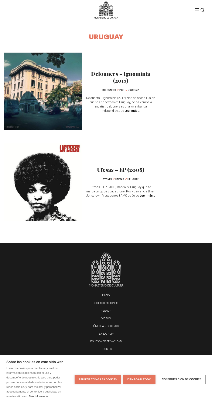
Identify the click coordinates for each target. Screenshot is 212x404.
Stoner (107, 179)
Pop (121, 90)
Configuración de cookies (181, 379)
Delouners (109, 90)
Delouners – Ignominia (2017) (120, 77)
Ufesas (119, 179)
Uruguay (133, 90)
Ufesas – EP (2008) (120, 169)
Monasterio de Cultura (106, 18)
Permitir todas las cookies (98, 379)
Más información (39, 396)
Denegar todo (139, 379)
